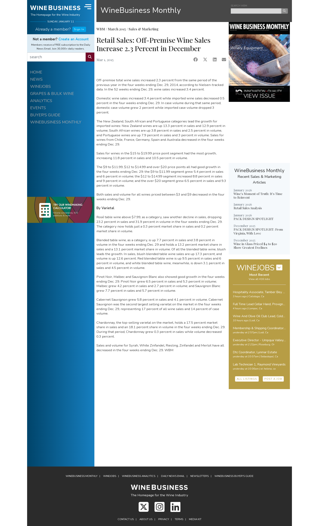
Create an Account (74, 39)
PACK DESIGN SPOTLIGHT (254, 219)
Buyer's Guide (233, 476)
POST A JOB (273, 379)
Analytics (138, 476)
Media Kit (195, 519)
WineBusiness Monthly (141, 10)
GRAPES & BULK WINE (52, 93)
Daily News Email (173, 476)
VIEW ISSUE (259, 96)
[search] (56, 57)
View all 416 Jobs (259, 279)
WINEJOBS (40, 86)
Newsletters (199, 476)
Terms (179, 519)
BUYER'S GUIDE (45, 115)
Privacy (163, 519)
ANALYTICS (41, 100)
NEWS (36, 79)
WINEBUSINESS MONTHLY (55, 122)
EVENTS (38, 108)
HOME (36, 72)
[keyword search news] (256, 11)
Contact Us (126, 519)
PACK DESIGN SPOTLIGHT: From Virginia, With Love (258, 231)
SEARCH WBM (239, 5)
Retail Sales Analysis (248, 208)
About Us (145, 519)
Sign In (79, 29)
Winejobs (109, 476)
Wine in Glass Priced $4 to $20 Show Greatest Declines (255, 246)
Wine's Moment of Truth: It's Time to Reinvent (258, 195)
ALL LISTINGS (247, 379)
